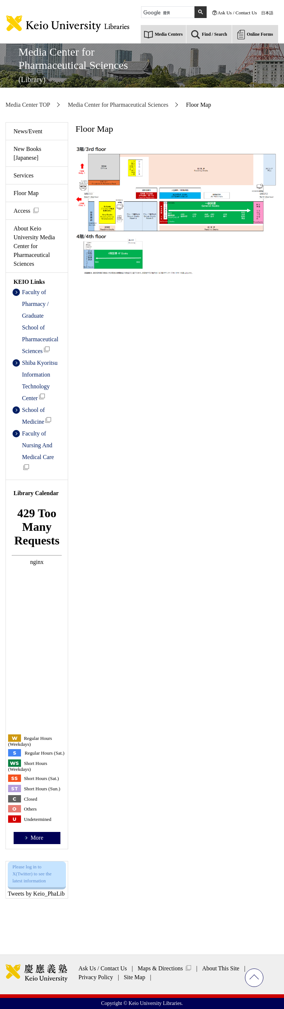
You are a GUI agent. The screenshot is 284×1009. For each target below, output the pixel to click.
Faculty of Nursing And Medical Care (38, 450)
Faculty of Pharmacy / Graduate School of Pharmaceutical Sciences (40, 321)
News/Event (28, 131)
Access (22, 211)
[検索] (168, 12)
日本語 (267, 13)
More (37, 838)
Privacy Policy (95, 977)
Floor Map (26, 193)
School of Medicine (37, 416)
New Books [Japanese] (27, 153)
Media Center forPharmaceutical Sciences (73, 65)
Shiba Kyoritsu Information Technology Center (39, 380)
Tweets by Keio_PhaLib (36, 893)
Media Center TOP (28, 105)
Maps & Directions (160, 968)
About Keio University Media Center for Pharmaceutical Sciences (34, 246)
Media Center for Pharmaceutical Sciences (118, 105)
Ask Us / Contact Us (237, 12)
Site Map (134, 977)
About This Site (220, 968)
